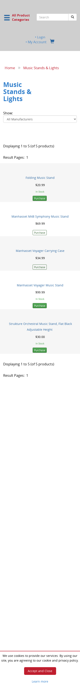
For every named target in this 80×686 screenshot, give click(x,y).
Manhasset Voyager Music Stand (40, 285)
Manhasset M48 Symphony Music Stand (40, 216)
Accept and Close (40, 671)
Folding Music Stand (40, 178)
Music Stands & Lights (41, 67)
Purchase (39, 198)
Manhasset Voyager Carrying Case (40, 251)
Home (10, 67)
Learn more (40, 681)
